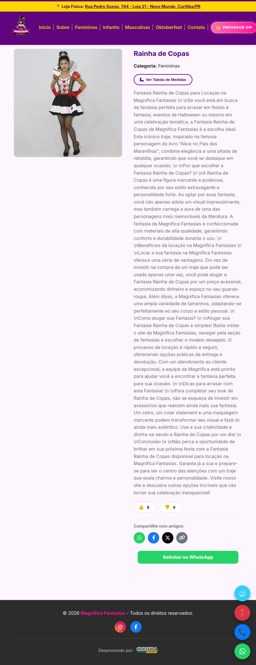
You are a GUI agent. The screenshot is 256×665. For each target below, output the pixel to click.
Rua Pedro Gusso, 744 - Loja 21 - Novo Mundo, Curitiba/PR (142, 6)
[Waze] (242, 593)
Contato (196, 27)
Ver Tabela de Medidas (163, 80)
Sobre (63, 27)
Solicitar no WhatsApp (188, 557)
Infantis (111, 27)
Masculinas (137, 27)
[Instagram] (120, 627)
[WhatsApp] (242, 651)
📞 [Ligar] (242, 632)
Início (45, 27)
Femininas (86, 27)
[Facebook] (136, 627)
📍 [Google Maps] (242, 612)
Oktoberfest (169, 27)
